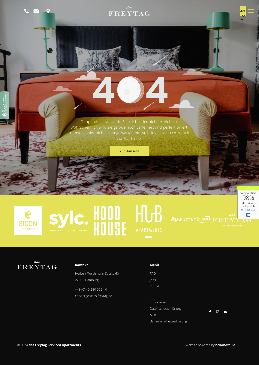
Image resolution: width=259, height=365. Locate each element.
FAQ (153, 273)
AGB (153, 315)
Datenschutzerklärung (166, 308)
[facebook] (210, 312)
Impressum (158, 302)
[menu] (251, 11)
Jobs (153, 280)
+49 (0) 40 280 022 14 (91, 289)
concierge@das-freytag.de (93, 296)
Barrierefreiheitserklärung (168, 321)
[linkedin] (225, 312)
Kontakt (155, 286)
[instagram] (217, 312)
